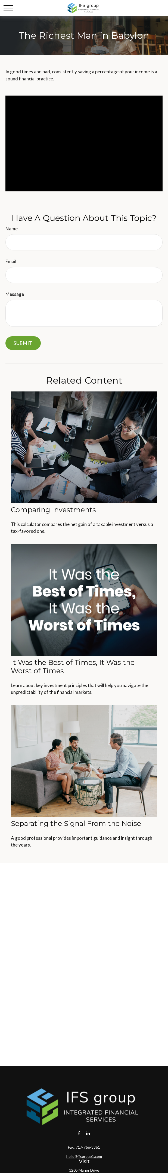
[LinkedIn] (88, 1133)
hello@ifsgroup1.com (84, 1156)
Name (11, 228)
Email (10, 261)
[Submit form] (23, 343)
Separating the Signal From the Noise (76, 823)
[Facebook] (79, 1133)
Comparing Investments (53, 509)
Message (14, 294)
